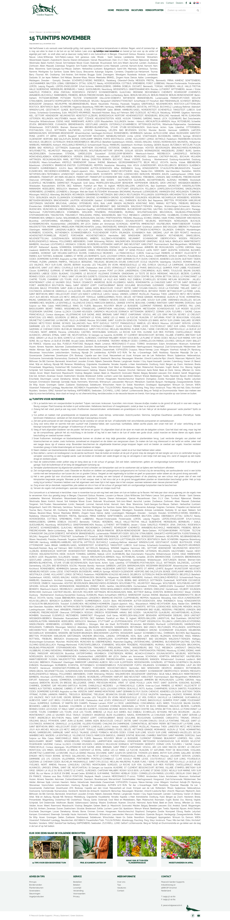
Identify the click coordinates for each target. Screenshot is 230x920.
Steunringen (34, 893)
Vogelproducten (36, 896)
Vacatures (121, 888)
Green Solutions (76, 916)
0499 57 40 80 (169, 896)
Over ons (121, 882)
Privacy (76, 896)
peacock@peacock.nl (172, 905)
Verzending (78, 891)
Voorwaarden (79, 893)
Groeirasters (34, 891)
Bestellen (77, 882)
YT (198, 915)
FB (186, 2)
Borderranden (35, 885)
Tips (119, 885)
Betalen (76, 885)
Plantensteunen (36, 888)
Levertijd (77, 888)
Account (190, 2)
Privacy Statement (61, 916)
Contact (120, 891)
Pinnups (32, 882)
